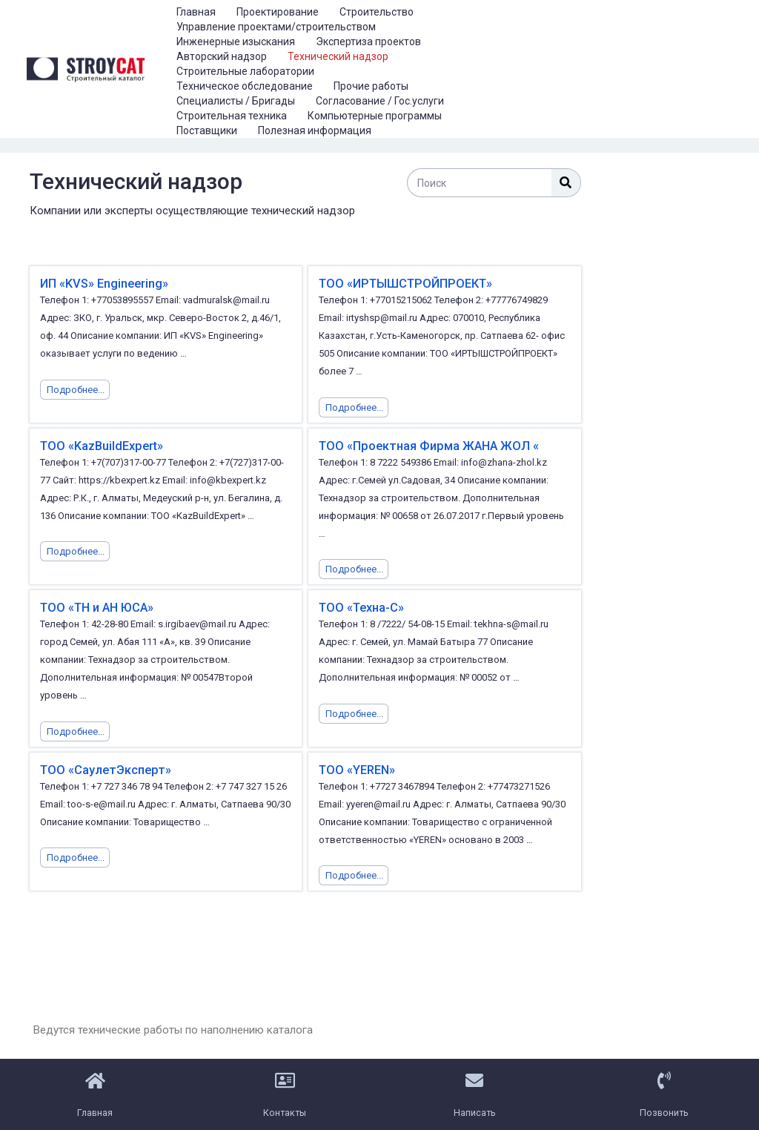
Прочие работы (371, 86)
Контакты (284, 1110)
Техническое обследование (244, 86)
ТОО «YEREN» (356, 768)
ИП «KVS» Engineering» (104, 284)
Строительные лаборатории (245, 71)
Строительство (376, 12)
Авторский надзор (221, 56)
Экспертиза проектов (368, 41)
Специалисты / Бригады (235, 101)
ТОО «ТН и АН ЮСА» (96, 607)
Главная (196, 12)
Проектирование (277, 12)
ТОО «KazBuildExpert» (100, 445)
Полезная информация (314, 130)
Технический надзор (338, 56)
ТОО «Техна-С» (360, 607)
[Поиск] (565, 182)
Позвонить (664, 1110)
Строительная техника (231, 116)
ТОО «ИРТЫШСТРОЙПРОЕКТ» (402, 284)
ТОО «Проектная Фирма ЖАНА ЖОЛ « (425, 445)
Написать (475, 1110)
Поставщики (206, 130)
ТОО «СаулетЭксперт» (102, 768)
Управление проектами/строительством (276, 27)
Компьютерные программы (375, 116)
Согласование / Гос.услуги (380, 101)
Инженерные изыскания (235, 41)
